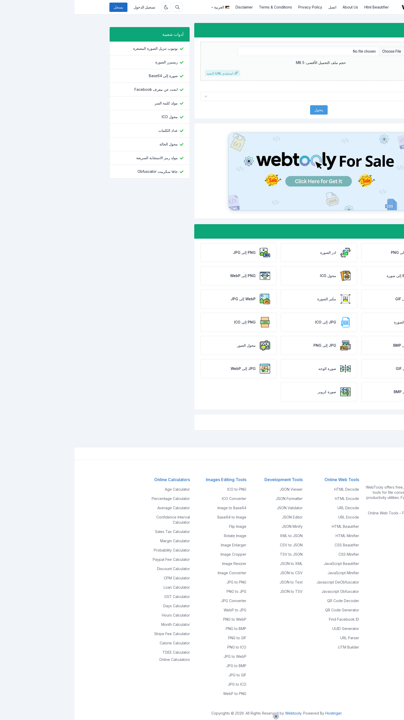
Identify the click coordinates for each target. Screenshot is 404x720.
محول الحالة (94, 144)
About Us (276, 7)
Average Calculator (99, 508)
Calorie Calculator (100, 643)
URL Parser (275, 638)
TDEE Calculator (101, 652)
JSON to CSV (216, 573)
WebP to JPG (160, 610)
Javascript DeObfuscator (263, 582)
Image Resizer (160, 563)
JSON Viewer (216, 489)
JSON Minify (217, 526)
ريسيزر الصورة (92, 62)
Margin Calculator (100, 541)
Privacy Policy (236, 7)
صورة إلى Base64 (88, 76)
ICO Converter (159, 498)
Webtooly (219, 713)
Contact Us (360, 551)
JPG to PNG (162, 582)
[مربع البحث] (103, 7)
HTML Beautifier (271, 526)
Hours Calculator (101, 615)
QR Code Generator (268, 610)
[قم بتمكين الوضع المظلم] (91, 7)
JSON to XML (216, 563)
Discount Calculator (99, 569)
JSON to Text (216, 582)
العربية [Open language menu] (147, 7)
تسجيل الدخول (70, 7)
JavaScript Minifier (269, 573)
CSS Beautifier (272, 545)
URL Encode (274, 517)
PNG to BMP (161, 628)
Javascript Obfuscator (266, 591)
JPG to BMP (162, 666)
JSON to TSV (216, 591)
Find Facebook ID (269, 619)
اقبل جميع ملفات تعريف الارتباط (364, 703)
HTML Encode (272, 498)
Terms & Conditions (200, 7)
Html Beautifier (302, 7)
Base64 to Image (157, 517)
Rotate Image (160, 535)
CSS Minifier (274, 554)
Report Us (360, 560)
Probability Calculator (97, 550)
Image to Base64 (157, 508)
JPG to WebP (160, 656)
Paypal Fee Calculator (96, 559)
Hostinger (259, 713)
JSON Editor (217, 517)
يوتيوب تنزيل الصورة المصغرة (81, 48)
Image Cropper (159, 554)
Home (364, 532)
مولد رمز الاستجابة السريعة (82, 158)
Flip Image (163, 526)
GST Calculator (102, 596)
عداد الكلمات (93, 130)
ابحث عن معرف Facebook (81, 89)
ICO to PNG (162, 489)
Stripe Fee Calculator (97, 634)
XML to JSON (216, 535)
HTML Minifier (273, 535)
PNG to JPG (162, 591)
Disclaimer (169, 7)
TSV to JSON (216, 554)
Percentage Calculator (96, 498)
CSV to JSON (216, 545)
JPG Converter (159, 600)
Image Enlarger (159, 545)
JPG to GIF (163, 675)
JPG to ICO (162, 684)
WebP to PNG (160, 693)
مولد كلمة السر (91, 103)
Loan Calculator (102, 587)
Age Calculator (102, 489)
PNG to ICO (162, 647)
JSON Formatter (214, 498)
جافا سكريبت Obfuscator (83, 171)
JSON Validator (215, 508)
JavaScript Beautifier (267, 563)
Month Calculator (101, 624)
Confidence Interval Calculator (98, 519)
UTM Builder (274, 647)
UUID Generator (271, 628)
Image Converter (157, 573)
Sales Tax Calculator (97, 531)
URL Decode (274, 508)
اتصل (258, 7)
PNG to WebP (160, 619)
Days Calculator (102, 606)
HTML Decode (272, 489)
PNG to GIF (162, 638)
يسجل (44, 7)
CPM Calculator (102, 578)
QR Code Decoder (269, 600)
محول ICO (95, 117)
